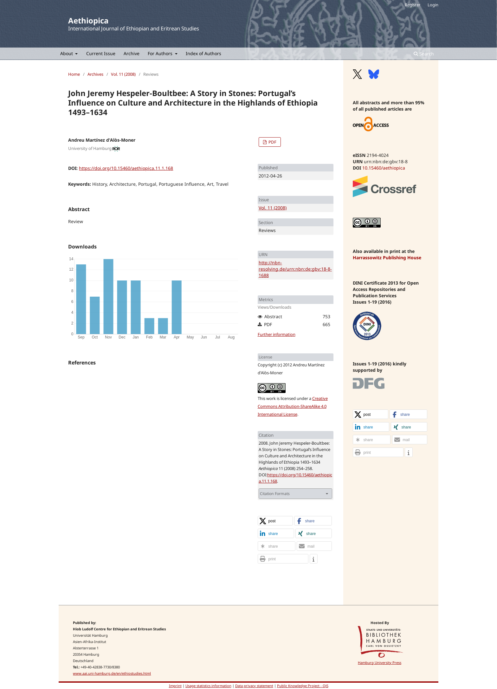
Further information (276, 334)
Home (74, 74)
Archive (131, 53)
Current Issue (100, 53)
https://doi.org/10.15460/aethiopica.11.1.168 (126, 168)
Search (424, 54)
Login (433, 5)
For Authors (161, 53)
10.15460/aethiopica (383, 168)
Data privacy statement (254, 685)
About (67, 53)
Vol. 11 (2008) (123, 74)
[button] (275, 521)
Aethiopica (88, 20)
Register (412, 5)
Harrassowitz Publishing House (387, 257)
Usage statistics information (208, 685)
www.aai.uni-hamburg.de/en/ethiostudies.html (112, 673)
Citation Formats (275, 493)
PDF (272, 142)
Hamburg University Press (379, 662)
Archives (95, 74)
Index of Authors (203, 53)
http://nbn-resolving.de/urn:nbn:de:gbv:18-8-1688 (295, 269)
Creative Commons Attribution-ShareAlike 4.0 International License (293, 406)
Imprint (175, 685)
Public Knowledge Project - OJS (302, 685)
